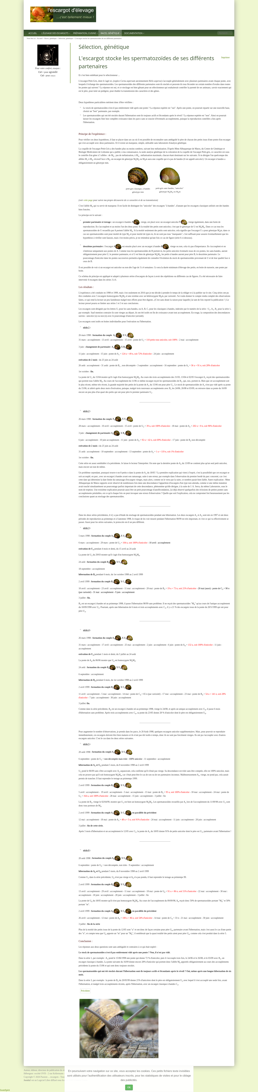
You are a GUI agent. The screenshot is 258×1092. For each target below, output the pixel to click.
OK (129, 1087)
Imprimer (225, 57)
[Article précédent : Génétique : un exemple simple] (85, 991)
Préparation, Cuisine (84, 33)
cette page (88, 200)
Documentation (133, 33)
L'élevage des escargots (55, 33)
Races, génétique (110, 33)
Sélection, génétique (65, 38)
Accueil (32, 33)
